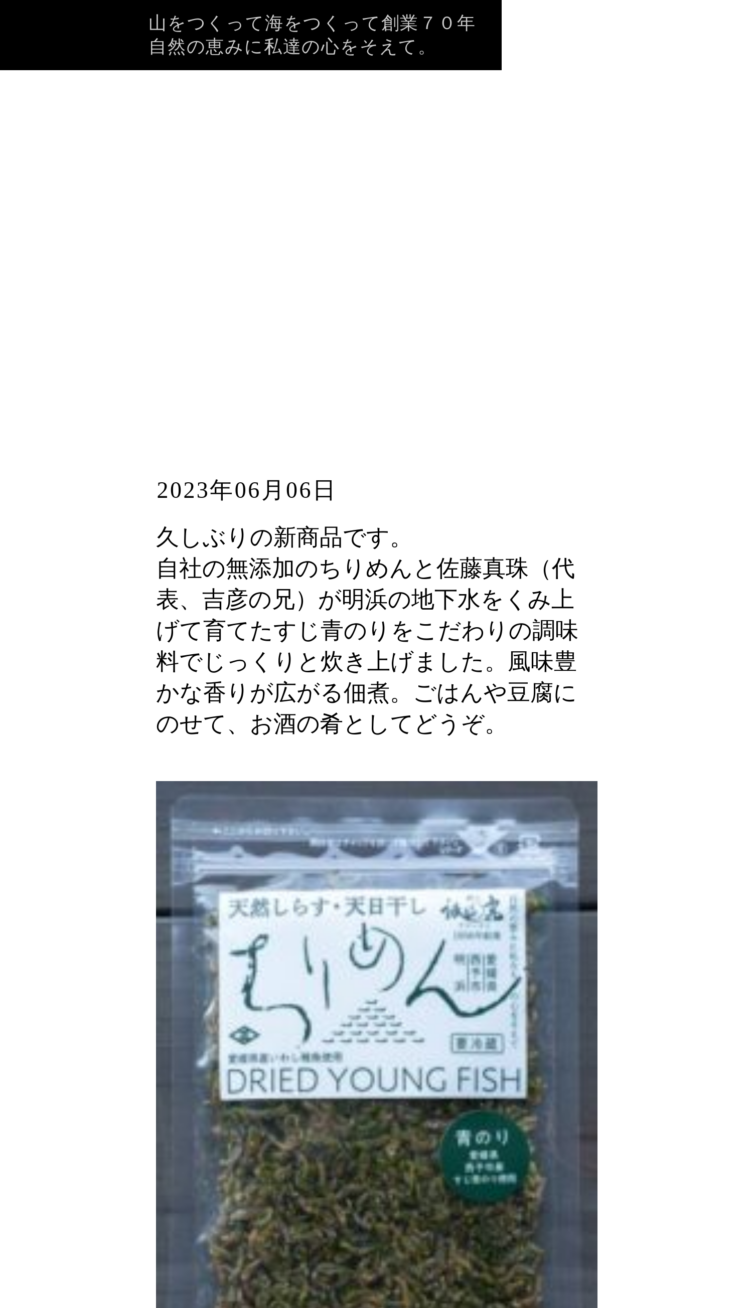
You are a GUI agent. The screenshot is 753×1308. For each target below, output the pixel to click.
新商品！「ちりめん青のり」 (363, 414)
